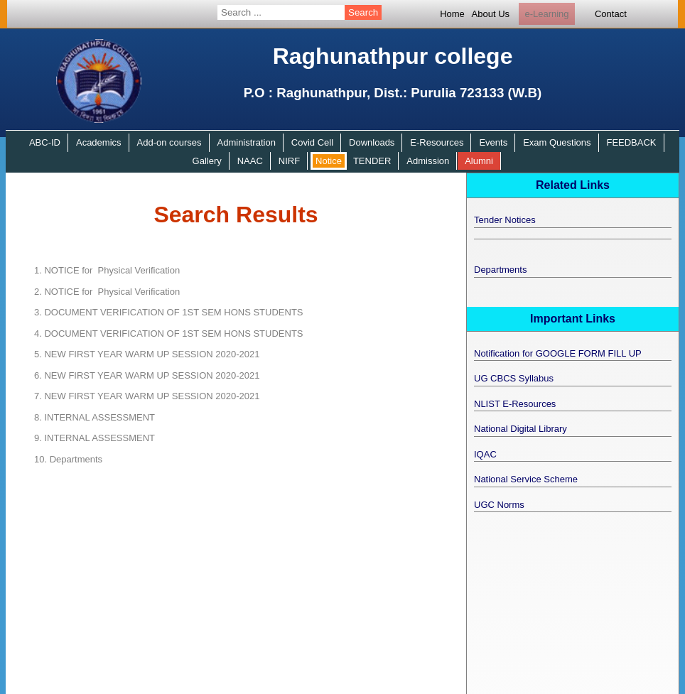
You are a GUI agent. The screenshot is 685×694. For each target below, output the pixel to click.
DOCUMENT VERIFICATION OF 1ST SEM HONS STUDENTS (168, 312)
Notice (328, 161)
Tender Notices (505, 220)
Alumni (479, 161)
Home (452, 14)
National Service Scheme (526, 479)
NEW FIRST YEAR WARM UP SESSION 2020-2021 (146, 354)
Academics (99, 142)
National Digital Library (520, 428)
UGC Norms (499, 504)
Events (493, 142)
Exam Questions (556, 142)
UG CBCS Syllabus (514, 378)
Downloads (371, 142)
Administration (246, 142)
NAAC (250, 161)
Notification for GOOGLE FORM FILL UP (558, 353)
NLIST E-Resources (515, 403)
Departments (68, 459)
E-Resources (436, 142)
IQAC (485, 454)
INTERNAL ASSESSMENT (94, 417)
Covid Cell (312, 142)
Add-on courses (169, 142)
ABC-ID (44, 142)
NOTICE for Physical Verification (107, 270)
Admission (427, 161)
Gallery (207, 161)
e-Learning (546, 14)
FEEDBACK (631, 142)
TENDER (372, 161)
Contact (611, 14)
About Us (490, 14)
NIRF (289, 161)
